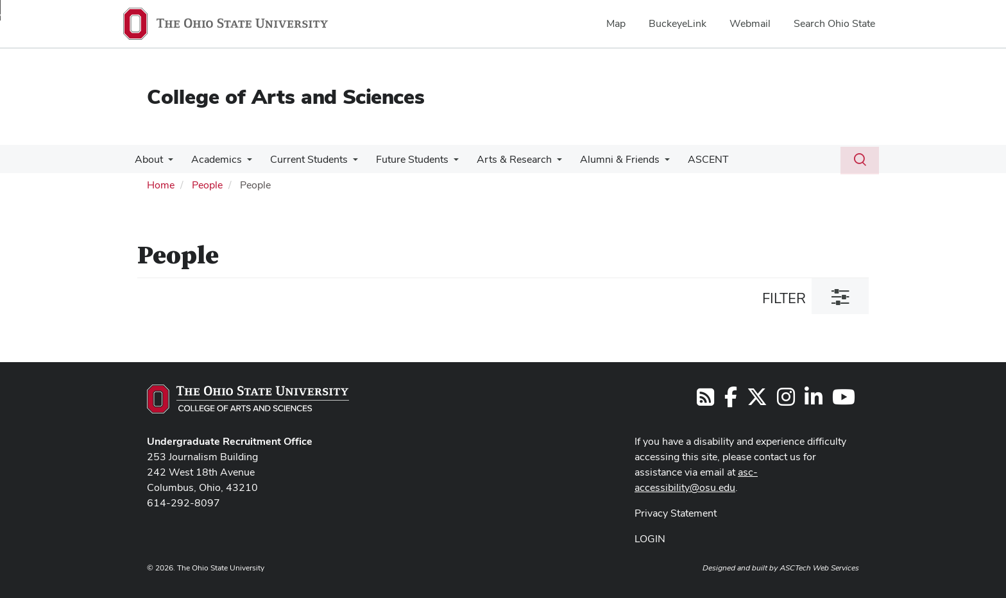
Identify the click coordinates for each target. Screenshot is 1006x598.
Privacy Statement (676, 513)
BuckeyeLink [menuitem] (677, 23)
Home (161, 185)
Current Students (302, 159)
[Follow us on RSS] (705, 401)
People (207, 185)
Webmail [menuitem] (750, 23)
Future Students (403, 159)
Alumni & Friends (605, 159)
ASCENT (691, 159)
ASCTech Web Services (819, 568)
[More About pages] (167, 163)
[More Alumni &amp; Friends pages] (650, 163)
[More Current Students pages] (346, 163)
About (147, 159)
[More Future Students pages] (444, 163)
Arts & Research (502, 159)
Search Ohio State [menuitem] (834, 23)
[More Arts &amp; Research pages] (545, 163)
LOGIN (650, 538)
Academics (212, 159)
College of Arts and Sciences (286, 96)
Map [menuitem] (616, 23)
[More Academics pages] (243, 163)
